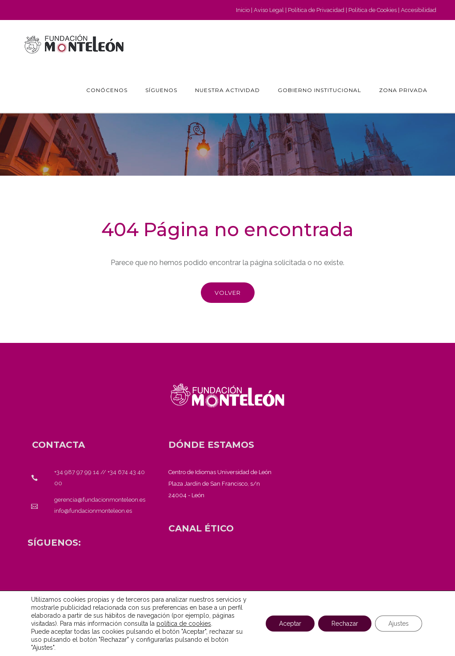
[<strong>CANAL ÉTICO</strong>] (201, 528)
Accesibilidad (418, 10)
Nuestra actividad (227, 90)
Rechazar (344, 623)
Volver (228, 292)
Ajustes (398, 623)
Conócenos (107, 90)
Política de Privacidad (316, 10)
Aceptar (290, 623)
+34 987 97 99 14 (76, 472)
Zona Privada (403, 90)
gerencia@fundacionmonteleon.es (99, 499)
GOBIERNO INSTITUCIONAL (319, 90)
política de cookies (183, 623)
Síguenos (161, 90)
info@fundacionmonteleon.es (93, 510)
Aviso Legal (269, 10)
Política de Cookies (372, 10)
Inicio (243, 10)
